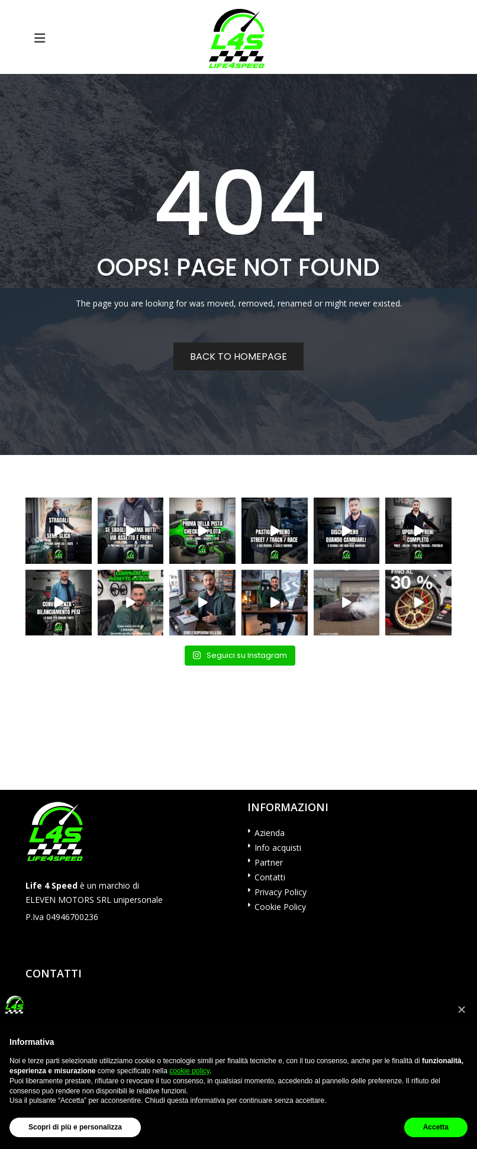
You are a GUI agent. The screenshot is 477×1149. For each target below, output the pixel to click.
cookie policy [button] (189, 1071)
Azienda (269, 832)
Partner (268, 862)
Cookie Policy (280, 906)
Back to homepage (238, 356)
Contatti (269, 877)
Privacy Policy (280, 892)
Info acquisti (277, 847)
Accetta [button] (436, 1127)
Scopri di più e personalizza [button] (75, 1127)
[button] (461, 1009)
